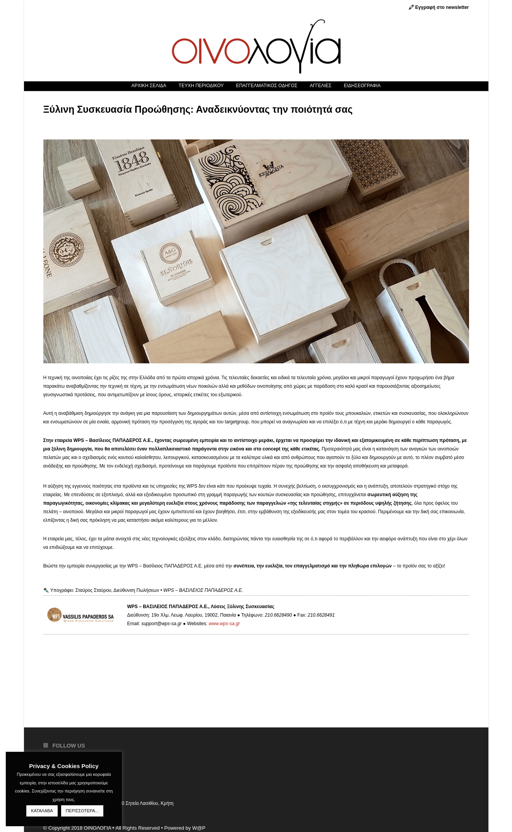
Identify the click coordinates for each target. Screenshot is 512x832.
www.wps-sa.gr (224, 623)
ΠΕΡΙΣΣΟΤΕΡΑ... (82, 810)
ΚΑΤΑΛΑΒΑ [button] (42, 810)
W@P (198, 828)
